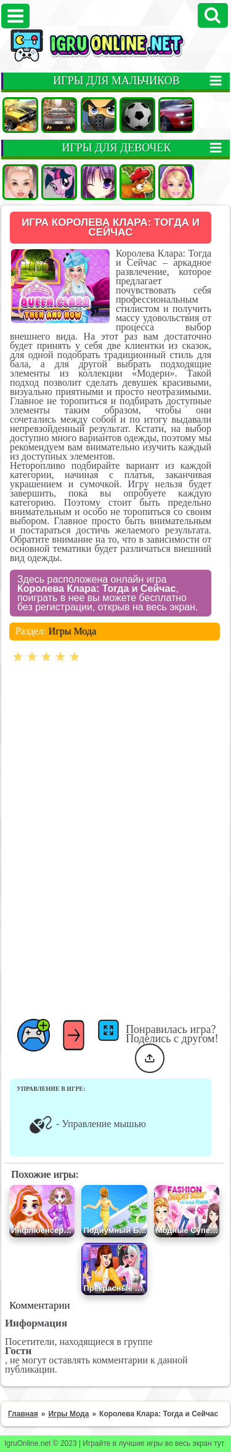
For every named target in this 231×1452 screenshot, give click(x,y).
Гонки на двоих (176, 115)
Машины (20, 115)
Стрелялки (98, 115)
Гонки (59, 115)
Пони (59, 182)
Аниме (98, 182)
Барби (176, 182)
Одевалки (20, 182)
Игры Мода (72, 631)
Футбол (137, 115)
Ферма (137, 182)
